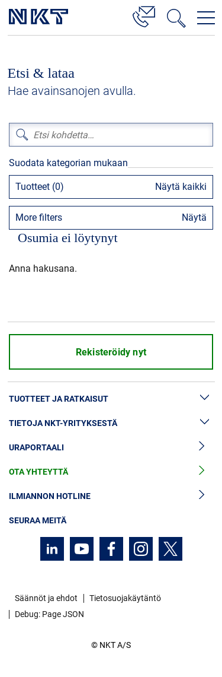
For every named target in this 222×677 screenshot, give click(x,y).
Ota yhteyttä (111, 472)
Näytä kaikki (181, 186)
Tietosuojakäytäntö (125, 598)
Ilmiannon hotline (111, 496)
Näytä (194, 217)
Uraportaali (111, 448)
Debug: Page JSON (49, 614)
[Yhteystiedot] (144, 15)
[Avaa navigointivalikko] (206, 18)
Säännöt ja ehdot (46, 598)
